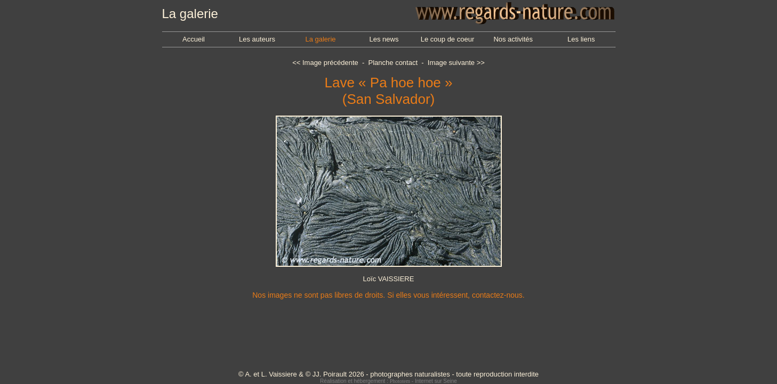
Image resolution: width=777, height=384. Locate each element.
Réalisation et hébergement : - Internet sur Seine (388, 381)
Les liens (581, 39)
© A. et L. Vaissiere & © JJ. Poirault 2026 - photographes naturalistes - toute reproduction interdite (388, 374)
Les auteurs (257, 39)
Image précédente (330, 63)
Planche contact (393, 63)
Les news (384, 39)
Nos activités (513, 39)
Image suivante (451, 63)
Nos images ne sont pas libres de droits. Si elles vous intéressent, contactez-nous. (388, 295)
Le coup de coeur (447, 39)
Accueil (193, 39)
